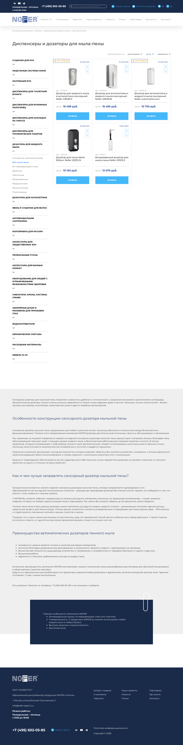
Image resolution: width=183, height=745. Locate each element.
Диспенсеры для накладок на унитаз (29, 119)
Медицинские (20, 183)
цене (148, 54)
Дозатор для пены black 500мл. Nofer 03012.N (70, 159)
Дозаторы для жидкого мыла (27, 145)
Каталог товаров (102, 690)
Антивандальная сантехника (23, 219)
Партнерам (136, 19)
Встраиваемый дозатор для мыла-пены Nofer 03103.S (111, 159)
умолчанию (134, 54)
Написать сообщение (145, 6)
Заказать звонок (123, 6)
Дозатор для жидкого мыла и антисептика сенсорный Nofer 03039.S (72, 96)
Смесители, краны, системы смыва (29, 296)
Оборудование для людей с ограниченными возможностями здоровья (29, 281)
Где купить (151, 19)
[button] (30, 65)
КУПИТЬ (72, 116)
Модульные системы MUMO (29, 70)
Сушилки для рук (23, 60)
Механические (20, 188)
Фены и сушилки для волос (29, 208)
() (163, 6)
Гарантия (77, 19)
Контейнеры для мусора (27, 231)
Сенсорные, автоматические (27, 158)
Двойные (17, 171)
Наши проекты (94, 19)
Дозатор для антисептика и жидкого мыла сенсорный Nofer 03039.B (111, 96)
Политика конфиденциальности (111, 728)
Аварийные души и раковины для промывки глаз (28, 311)
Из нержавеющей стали (25, 166)
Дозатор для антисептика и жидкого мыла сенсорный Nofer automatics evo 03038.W (150, 96)
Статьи (122, 19)
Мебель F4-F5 (20, 355)
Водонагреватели (23, 324)
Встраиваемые (20, 179)
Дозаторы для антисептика (29, 197)
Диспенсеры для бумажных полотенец (29, 106)
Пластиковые (19, 192)
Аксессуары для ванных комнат (27, 266)
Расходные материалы (26, 344)
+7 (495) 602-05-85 (53, 6)
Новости (110, 19)
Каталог (45, 19)
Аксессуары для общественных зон (24, 243)
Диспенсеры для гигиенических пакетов (27, 132)
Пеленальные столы (25, 255)
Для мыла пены (20, 162)
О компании (62, 19)
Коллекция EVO (21, 81)
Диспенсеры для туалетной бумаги (29, 93)
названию (162, 54)
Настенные (18, 175)
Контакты (166, 19)
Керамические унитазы (26, 334)
